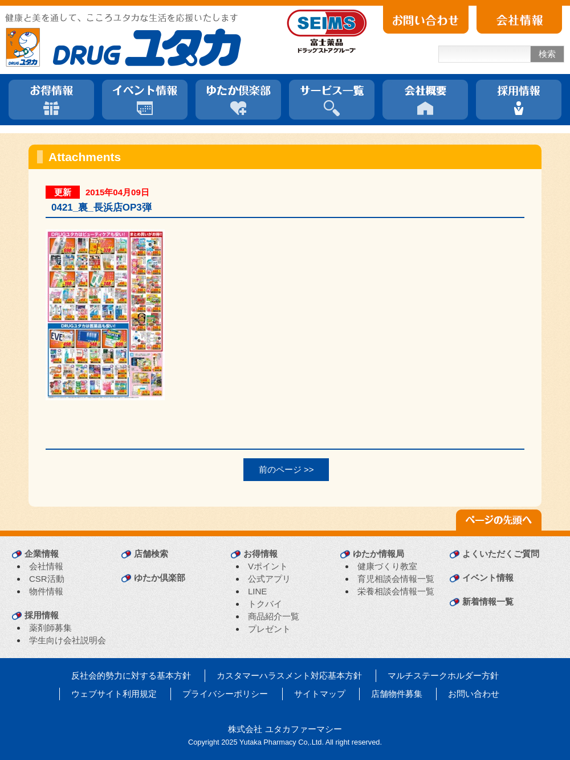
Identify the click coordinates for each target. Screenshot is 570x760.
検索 (547, 54)
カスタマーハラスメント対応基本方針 (289, 675)
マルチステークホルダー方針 (443, 675)
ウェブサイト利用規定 (114, 694)
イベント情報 (488, 577)
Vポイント (268, 566)
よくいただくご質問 (500, 553)
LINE (257, 591)
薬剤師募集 (50, 627)
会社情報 (46, 566)
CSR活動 (46, 579)
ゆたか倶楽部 (159, 577)
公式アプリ (269, 579)
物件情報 (46, 591)
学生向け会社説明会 (67, 640)
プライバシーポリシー (225, 694)
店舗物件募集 (396, 694)
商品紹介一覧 (273, 616)
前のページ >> (286, 469)
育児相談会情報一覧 (395, 579)
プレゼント (269, 629)
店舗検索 (151, 553)
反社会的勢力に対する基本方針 (131, 675)
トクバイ (265, 604)
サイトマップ (319, 694)
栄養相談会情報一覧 (395, 591)
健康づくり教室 (387, 566)
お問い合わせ (473, 694)
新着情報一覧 (488, 601)
